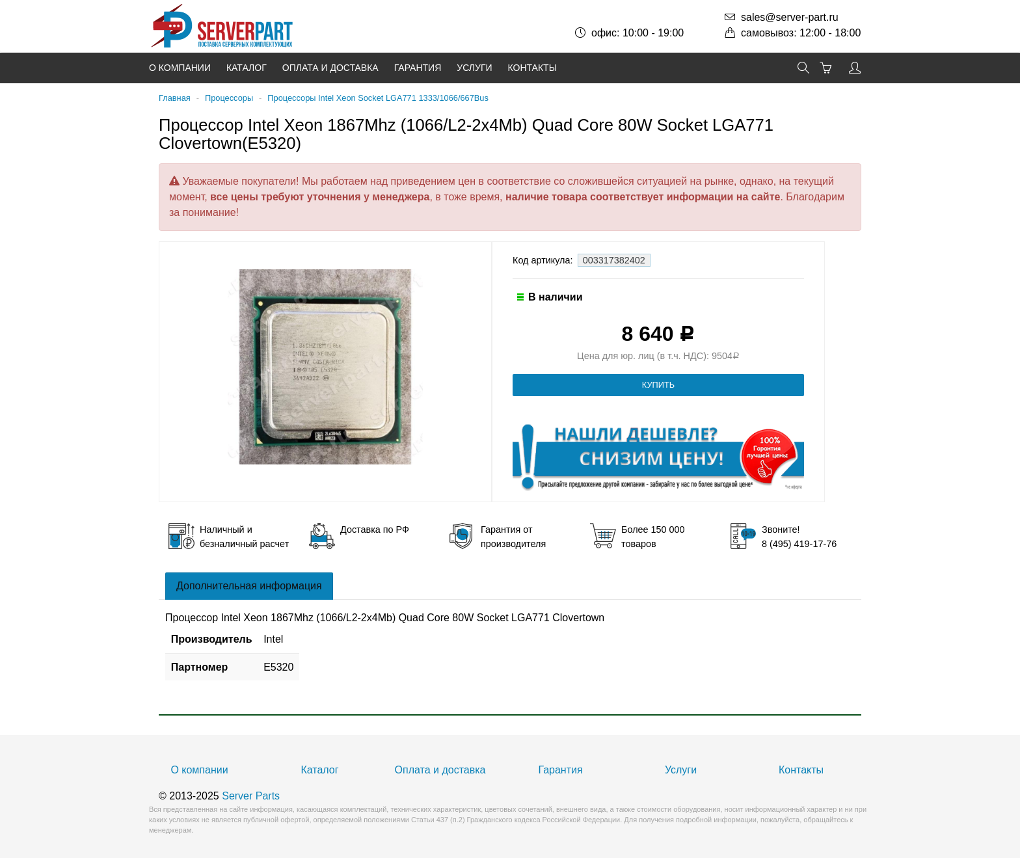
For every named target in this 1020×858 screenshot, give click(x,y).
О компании (180, 67)
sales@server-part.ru (790, 17)
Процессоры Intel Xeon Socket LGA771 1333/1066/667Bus (378, 98)
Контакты (532, 67)
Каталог (246, 67)
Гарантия (418, 67)
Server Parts (251, 795)
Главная (175, 98)
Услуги (474, 67)
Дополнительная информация (249, 585)
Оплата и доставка (330, 67)
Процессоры (229, 98)
